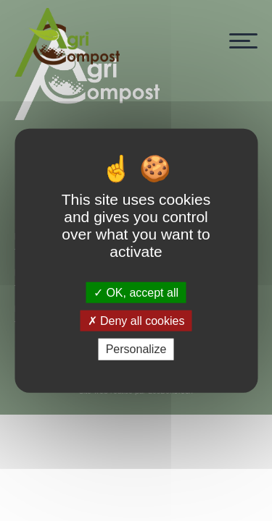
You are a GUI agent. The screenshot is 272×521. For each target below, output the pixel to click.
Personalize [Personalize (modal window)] (136, 349)
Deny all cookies (136, 321)
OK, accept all (136, 293)
